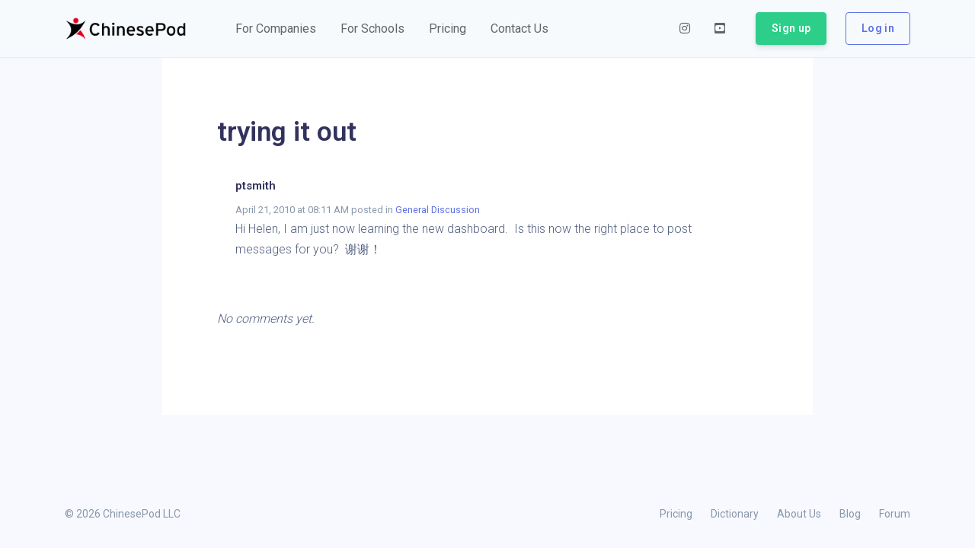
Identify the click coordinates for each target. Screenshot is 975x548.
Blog (850, 514)
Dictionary (735, 514)
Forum (894, 514)
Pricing (676, 514)
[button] (275, 29)
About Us (799, 514)
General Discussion (437, 209)
